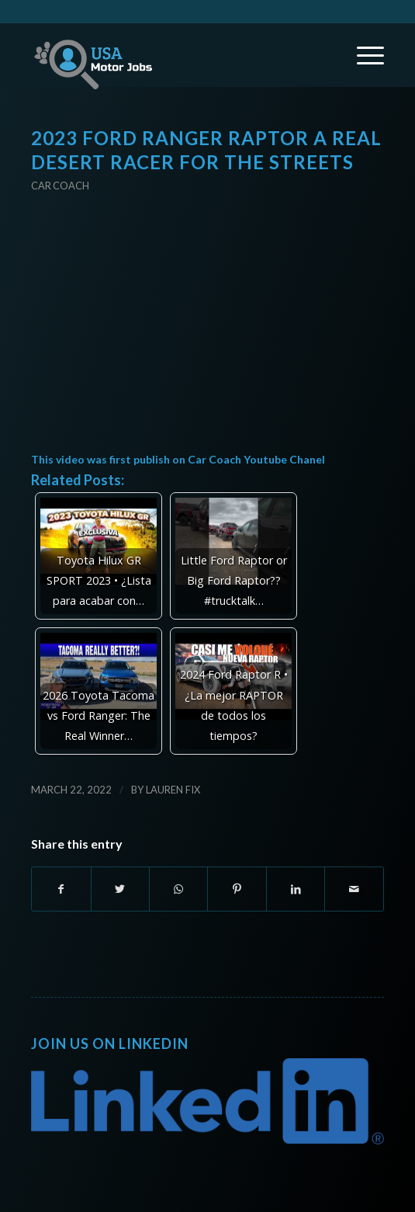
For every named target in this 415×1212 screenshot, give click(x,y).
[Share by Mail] (353, 889)
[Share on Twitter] (120, 889)
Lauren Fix (173, 789)
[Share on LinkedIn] (295, 889)
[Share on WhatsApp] (178, 889)
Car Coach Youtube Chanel (256, 459)
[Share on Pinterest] (236, 889)
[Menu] (362, 55)
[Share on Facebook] (61, 889)
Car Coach (60, 185)
